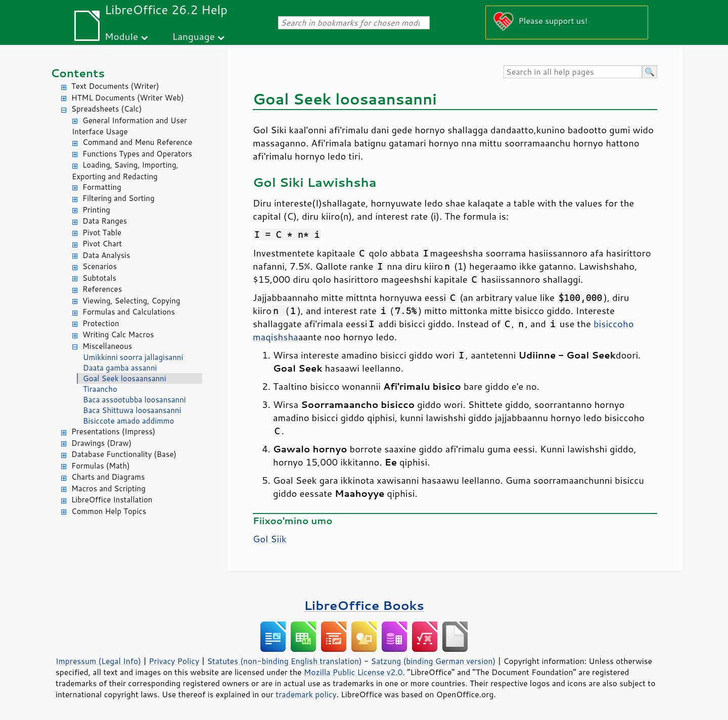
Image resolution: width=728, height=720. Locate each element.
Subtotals (99, 278)
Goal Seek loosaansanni (124, 378)
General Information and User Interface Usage (129, 126)
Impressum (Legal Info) (98, 660)
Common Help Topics (108, 511)
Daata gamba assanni (120, 368)
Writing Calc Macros (118, 334)
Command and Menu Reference (137, 142)
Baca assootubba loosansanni (134, 399)
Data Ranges (104, 221)
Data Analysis (106, 255)
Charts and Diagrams (108, 477)
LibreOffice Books (364, 605)
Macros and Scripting (108, 488)
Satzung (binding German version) (433, 660)
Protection (100, 323)
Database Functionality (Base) (123, 454)
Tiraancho (100, 389)
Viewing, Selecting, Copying (131, 300)
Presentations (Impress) (113, 431)
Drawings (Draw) (101, 443)
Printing (96, 209)
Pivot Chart (102, 243)
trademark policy (306, 694)
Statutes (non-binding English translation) (284, 660)
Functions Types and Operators (137, 153)
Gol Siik (270, 538)
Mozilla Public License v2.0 (353, 672)
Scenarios (99, 266)
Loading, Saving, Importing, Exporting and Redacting (125, 171)
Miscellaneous (107, 346)
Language (193, 36)
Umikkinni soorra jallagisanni (133, 357)
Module (121, 36)
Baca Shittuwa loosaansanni (132, 410)
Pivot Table (101, 232)
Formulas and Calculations (128, 311)
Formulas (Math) (100, 465)
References (102, 289)
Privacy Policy (174, 660)
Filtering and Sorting (118, 198)
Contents (78, 73)
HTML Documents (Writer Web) (127, 97)
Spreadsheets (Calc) (106, 109)
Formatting (101, 187)
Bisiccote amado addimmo (128, 421)
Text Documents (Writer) (115, 86)
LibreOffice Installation (111, 499)
